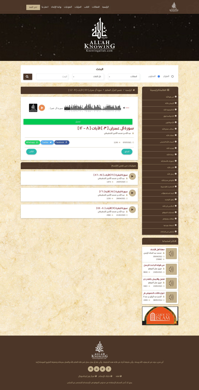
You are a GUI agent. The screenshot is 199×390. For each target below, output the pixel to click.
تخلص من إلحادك (167, 232)
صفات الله (170, 135)
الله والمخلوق (168, 116)
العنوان (166, 76)
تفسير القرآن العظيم (113, 90)
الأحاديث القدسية (167, 187)
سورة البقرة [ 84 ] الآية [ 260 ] (113, 191)
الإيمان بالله (169, 103)
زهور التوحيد (169, 200)
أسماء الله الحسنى (167, 142)
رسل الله (170, 174)
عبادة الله (170, 155)
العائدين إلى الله (168, 206)
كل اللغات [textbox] (97, 77)
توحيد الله (170, 148)
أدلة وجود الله (169, 110)
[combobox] (124, 77)
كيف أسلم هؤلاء (167, 193)
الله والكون (170, 122)
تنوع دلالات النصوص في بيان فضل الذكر (146, 293)
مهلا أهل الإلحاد (157, 249)
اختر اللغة (33, 7)
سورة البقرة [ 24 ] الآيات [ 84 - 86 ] (111, 175)
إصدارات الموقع (168, 212)
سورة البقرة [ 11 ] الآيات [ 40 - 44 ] (112, 208)
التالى (31, 152)
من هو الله (170, 97)
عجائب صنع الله (168, 129)
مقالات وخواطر (168, 219)
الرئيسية (130, 90)
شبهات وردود (168, 225)
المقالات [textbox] (133, 77)
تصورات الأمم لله (167, 161)
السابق (127, 152)
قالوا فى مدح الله (168, 180)
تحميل (77, 122)
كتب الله (170, 167)
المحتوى (152, 76)
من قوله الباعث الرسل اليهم (151, 265)
